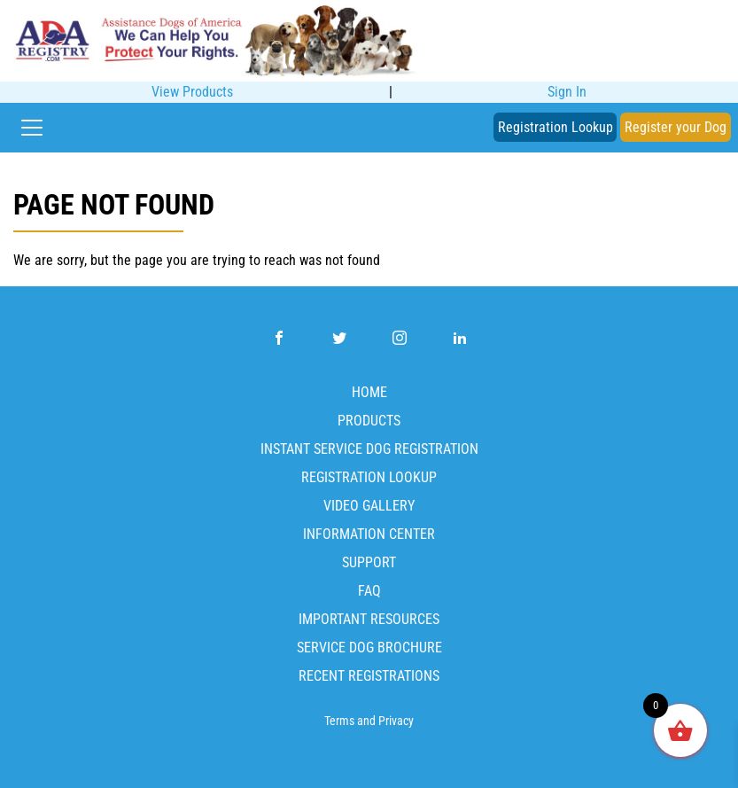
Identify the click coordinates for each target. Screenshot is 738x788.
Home (369, 392)
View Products (192, 91)
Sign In (567, 91)
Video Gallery (369, 505)
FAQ (369, 590)
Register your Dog (675, 127)
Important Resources (369, 619)
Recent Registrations (369, 675)
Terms (339, 721)
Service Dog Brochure (369, 647)
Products (369, 420)
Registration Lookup (555, 127)
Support (369, 562)
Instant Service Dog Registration (369, 449)
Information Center (369, 534)
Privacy (396, 721)
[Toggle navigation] (32, 127)
